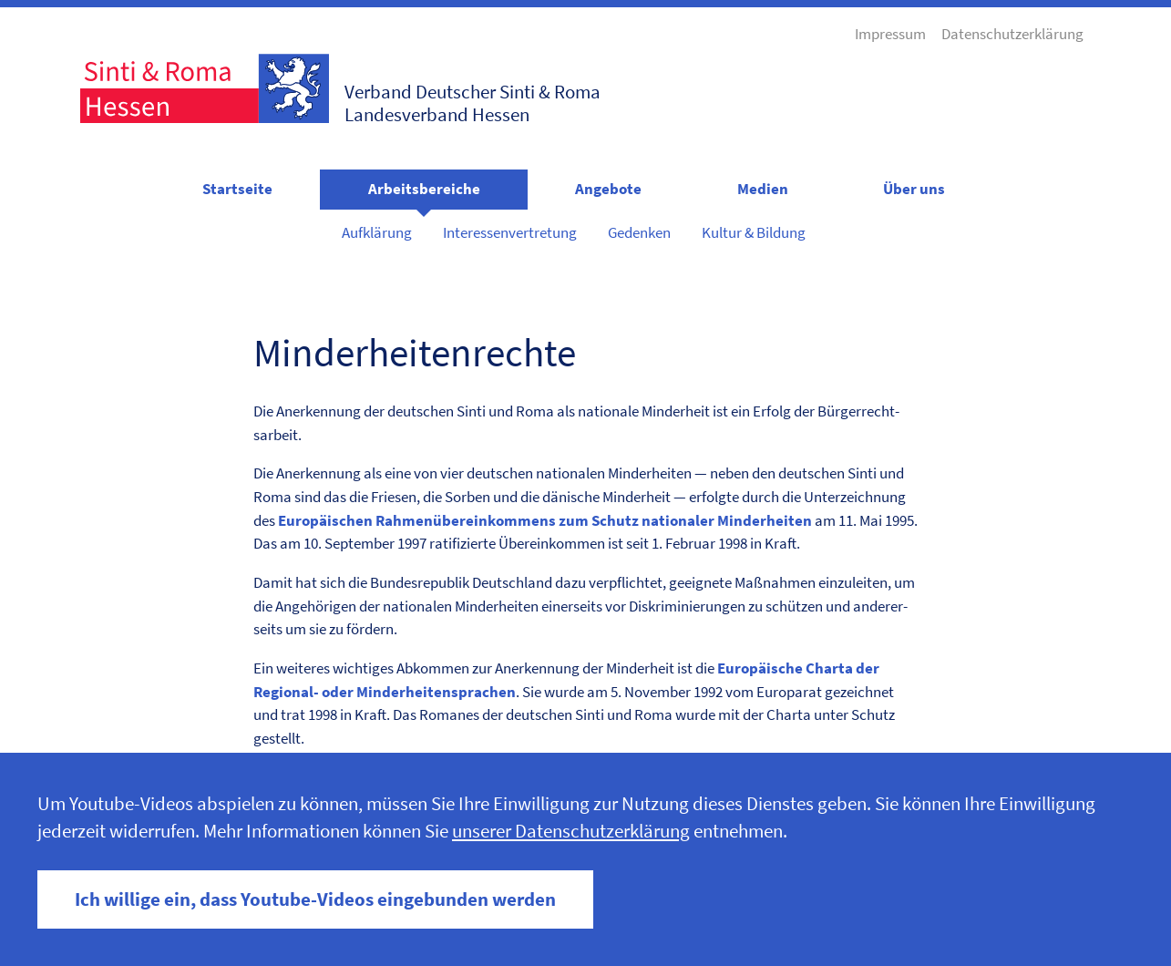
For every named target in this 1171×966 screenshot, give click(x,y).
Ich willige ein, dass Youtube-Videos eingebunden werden (315, 899)
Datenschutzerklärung (1012, 34)
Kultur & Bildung (754, 232)
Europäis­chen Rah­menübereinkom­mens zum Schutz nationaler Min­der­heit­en (545, 520)
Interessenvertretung (510, 232)
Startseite (237, 189)
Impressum (890, 34)
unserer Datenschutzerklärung (571, 831)
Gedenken (639, 232)
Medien (762, 189)
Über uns (914, 189)
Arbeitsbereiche (424, 189)
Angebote (608, 189)
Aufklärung (377, 232)
